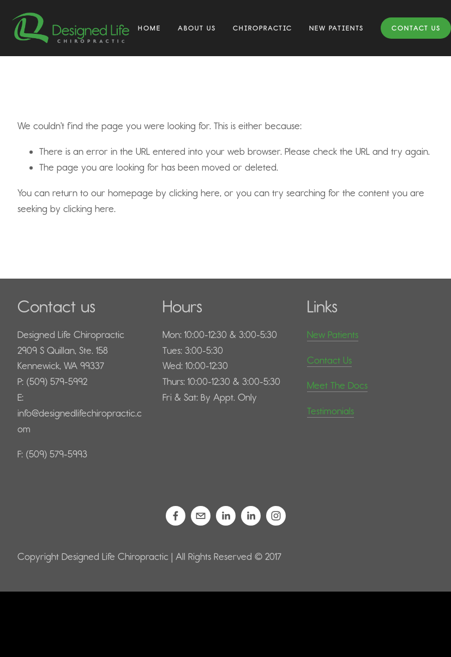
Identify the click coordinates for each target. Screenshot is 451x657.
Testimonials (330, 411)
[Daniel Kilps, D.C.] (226, 516)
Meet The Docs (337, 385)
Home (149, 28)
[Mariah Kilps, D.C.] (251, 516)
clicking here (194, 193)
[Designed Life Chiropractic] (175, 516)
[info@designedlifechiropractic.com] (201, 516)
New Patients (332, 335)
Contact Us (416, 28)
